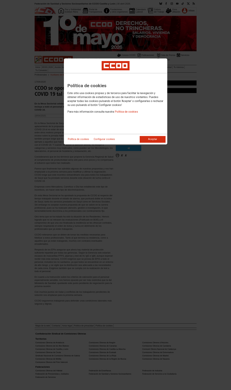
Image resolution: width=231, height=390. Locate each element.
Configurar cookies (104, 139)
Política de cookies (126, 111)
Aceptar (152, 139)
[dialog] (115, 101)
